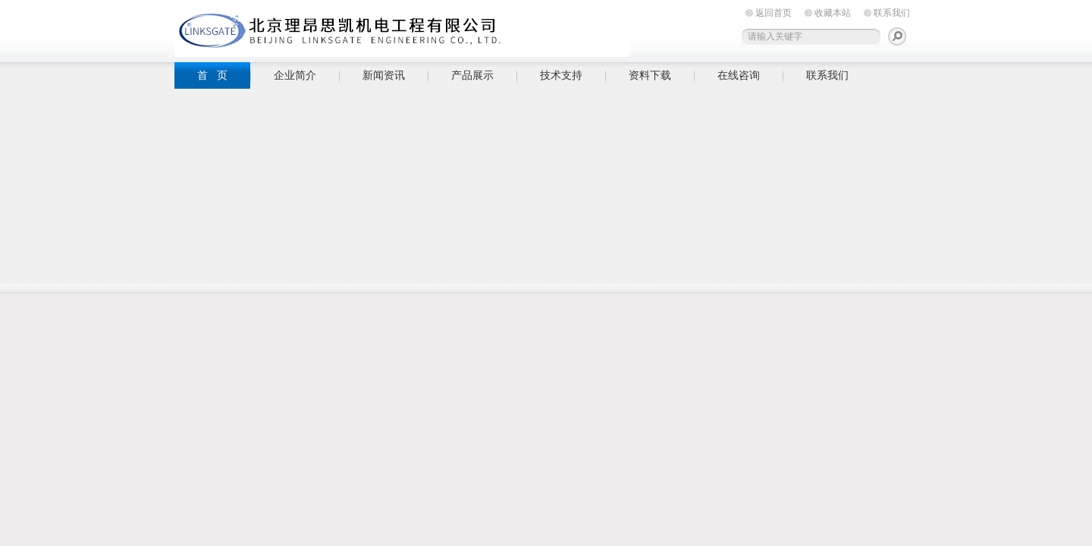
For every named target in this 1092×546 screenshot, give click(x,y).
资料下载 (650, 75)
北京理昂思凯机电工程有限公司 (401, 28)
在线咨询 (738, 75)
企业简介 (295, 75)
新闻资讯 (383, 75)
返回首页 (773, 13)
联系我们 (892, 13)
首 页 (212, 75)
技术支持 (561, 75)
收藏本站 (832, 13)
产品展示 (472, 75)
